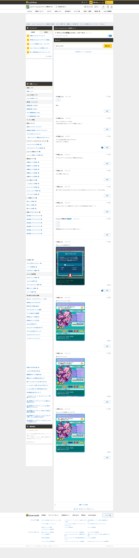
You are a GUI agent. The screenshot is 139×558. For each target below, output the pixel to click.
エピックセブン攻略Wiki (93, 532)
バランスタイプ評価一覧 (33, 194)
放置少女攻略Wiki (46, 537)
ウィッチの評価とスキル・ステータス (39, 44)
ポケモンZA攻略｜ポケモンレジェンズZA (51, 520)
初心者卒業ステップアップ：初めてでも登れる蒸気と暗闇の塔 (39, 411)
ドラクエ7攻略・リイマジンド (49, 523)
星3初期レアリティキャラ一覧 (34, 223)
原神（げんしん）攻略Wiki (48, 532)
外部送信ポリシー (65, 515)
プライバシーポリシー (53, 515)
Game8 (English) (92, 515)
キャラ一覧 (77, 11)
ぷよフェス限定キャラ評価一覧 (35, 155)
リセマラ (49, 11)
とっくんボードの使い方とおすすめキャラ (37, 385)
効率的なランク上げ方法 (33, 320)
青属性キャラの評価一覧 (33, 166)
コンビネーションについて (33, 338)
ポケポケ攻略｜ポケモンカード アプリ (97, 523)
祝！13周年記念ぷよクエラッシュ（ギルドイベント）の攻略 (41, 52)
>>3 (58, 225)
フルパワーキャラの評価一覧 (34, 144)
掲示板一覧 (97, 11)
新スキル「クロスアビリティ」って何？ (37, 299)
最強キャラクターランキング (37, 35)
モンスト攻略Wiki (92, 527)
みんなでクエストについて (33, 334)
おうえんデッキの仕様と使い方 (35, 327)
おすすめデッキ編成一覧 (33, 270)
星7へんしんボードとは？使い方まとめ (37, 381)
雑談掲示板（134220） (32, 105)
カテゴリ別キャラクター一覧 (34, 263)
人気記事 (33, 32)
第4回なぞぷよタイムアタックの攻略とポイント (41, 40)
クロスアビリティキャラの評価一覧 (36, 148)
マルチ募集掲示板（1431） (34, 116)
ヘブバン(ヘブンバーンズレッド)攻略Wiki (74, 532)
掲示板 (46, 32)
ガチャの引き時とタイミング (34, 331)
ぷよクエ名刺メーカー (32, 98)
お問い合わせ (75, 515)
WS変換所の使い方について (34, 392)
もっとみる (48, 56)
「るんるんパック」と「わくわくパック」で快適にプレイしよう (39, 396)
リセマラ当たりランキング (33, 134)
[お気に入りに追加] (88, 6)
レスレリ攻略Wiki (46, 534)
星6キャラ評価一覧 (31, 205)
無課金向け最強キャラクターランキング (37, 130)
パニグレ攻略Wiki (92, 537)
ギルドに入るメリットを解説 (34, 309)
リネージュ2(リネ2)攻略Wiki (48, 541)
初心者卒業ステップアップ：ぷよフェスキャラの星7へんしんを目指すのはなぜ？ (39, 416)
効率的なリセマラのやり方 (33, 302)
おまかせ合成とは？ (32, 324)
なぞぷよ (29, 11)
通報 (109, 96)
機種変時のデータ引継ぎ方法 (34, 374)
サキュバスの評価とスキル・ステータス (71, 33)
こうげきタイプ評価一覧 (33, 183)
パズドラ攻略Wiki (69, 527)
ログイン (109, 2)
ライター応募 (108, 515)
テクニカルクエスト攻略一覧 (34, 284)
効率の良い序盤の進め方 (33, 306)
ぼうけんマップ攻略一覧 (33, 277)
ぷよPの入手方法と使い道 (33, 371)
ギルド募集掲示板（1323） (34, 112)
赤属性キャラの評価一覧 (33, 162)
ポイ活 (84, 2)
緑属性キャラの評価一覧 (33, 169)
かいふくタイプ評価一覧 (33, 187)
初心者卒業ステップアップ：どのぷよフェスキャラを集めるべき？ (39, 421)
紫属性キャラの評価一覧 (33, 176)
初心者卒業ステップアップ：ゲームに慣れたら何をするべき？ (39, 401)
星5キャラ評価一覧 (31, 208)
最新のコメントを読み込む (83, 51)
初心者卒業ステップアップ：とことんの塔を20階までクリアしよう (38, 406)
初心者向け (68, 11)
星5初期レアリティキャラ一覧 (34, 230)
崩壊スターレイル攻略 (47, 527)
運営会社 (83, 515)
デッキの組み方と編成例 (33, 313)
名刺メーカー (58, 11)
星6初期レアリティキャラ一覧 (34, 233)
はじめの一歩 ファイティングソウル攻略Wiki (98, 541)
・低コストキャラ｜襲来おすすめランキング (38, 137)
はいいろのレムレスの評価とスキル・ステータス (41, 48)
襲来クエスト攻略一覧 (32, 288)
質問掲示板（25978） (32, 109)
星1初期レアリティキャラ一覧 (34, 215)
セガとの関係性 (108, 11)
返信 (107, 111)
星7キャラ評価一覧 (31, 201)
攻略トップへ (30, 91)
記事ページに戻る (83, 504)
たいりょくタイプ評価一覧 (33, 190)
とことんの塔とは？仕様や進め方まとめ (37, 389)
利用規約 (44, 515)
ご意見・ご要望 (87, 11)
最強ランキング (39, 11)
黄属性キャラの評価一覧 (33, 173)
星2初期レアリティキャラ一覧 (34, 219)
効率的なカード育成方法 (33, 317)
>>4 (58, 222)
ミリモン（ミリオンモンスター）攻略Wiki (74, 541)
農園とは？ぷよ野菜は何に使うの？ (36, 378)
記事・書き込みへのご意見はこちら (83, 509)
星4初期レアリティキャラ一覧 (34, 226)
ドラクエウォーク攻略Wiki (48, 529)
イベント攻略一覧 (31, 292)
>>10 (58, 100)
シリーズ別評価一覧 (32, 267)
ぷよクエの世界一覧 (32, 281)
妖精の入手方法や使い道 (33, 367)
